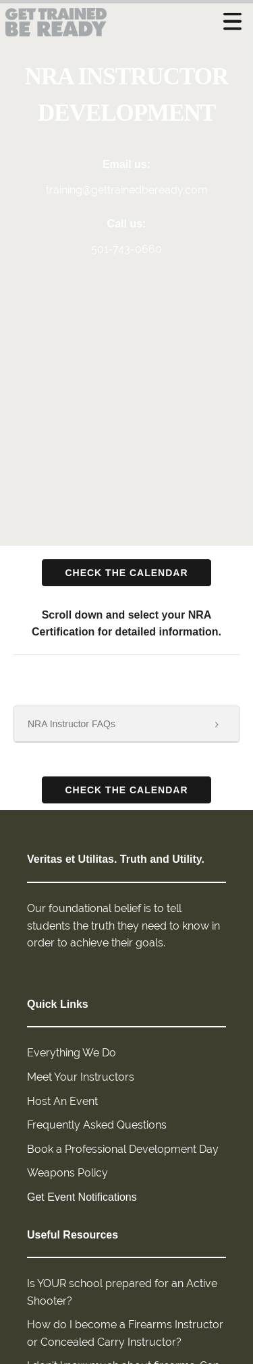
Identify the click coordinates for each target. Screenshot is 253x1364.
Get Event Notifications (82, 1197)
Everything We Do (71, 1052)
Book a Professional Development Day (123, 1149)
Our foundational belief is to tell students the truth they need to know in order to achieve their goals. (123, 925)
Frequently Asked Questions (97, 1124)
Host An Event (62, 1101)
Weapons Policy (67, 1172)
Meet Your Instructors (80, 1077)
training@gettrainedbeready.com (127, 189)
